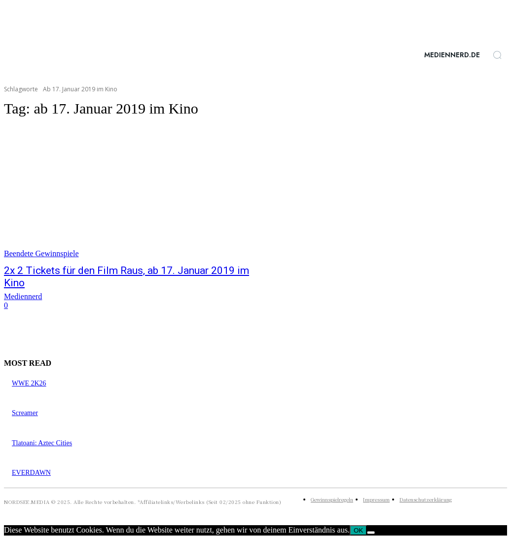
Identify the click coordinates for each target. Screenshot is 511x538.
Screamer (25, 413)
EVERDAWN (31, 472)
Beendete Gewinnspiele (41, 253)
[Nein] (371, 532)
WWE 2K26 (29, 383)
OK (358, 530)
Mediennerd (23, 296)
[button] (497, 55)
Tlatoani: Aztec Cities (42, 443)
